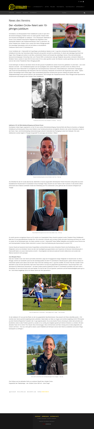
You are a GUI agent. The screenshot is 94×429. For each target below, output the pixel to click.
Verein (28, 7)
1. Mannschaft (37, 7)
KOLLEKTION (25, 12)
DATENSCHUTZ (54, 416)
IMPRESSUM (45, 416)
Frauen (52, 7)
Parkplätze (11, 12)
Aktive (47, 7)
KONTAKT (37, 416)
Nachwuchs (70, 7)
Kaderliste (18, 12)
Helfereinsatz (33, 12)
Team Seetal (60, 7)
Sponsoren (79, 7)
